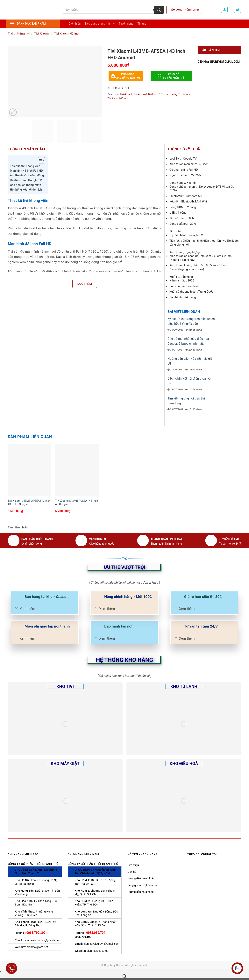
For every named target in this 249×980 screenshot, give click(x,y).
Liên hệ (131, 871)
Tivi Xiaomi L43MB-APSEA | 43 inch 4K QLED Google (29, 502)
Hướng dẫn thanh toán (140, 878)
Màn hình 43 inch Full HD (26, 170)
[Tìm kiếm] (159, 10)
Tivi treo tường (169, 94)
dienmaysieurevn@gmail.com (219, 61)
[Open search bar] (124, 976)
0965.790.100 (36, 932)
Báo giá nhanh (211, 50)
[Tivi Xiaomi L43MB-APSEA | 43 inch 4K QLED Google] (29, 470)
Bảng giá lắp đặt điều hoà (142, 885)
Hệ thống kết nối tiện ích (26, 189)
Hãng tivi (23, 33)
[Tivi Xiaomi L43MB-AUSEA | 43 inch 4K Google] (77, 470)
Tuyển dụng (126, 23)
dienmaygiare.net (37, 947)
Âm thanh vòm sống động (27, 175)
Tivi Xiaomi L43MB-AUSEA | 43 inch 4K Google (76, 502)
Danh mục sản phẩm (28, 23)
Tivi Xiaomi (41, 33)
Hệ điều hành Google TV (26, 180)
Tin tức (142, 23)
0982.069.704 (95, 932)
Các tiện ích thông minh (25, 185)
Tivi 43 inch (126, 94)
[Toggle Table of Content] (39, 160)
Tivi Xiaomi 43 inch (67, 33)
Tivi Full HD (154, 94)
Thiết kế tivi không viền (25, 166)
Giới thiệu (75, 23)
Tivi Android (140, 94)
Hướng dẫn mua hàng (140, 891)
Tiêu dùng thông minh (184, 9)
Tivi (10, 33)
